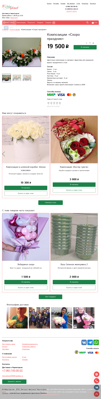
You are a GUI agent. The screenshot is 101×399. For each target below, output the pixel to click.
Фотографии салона (9, 357)
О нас (78, 4)
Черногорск (14, 18)
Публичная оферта (29, 347)
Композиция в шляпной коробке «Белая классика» (25, 168)
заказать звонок (71, 11)
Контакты (93, 4)
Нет (11, 27)
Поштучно (31, 23)
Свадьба (48, 23)
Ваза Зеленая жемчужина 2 (74, 264)
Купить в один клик (26, 193)
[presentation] (3, 153)
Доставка (56, 4)
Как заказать (71, 4)
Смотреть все (50, 202)
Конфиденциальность (30, 344)
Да (6, 27)
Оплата (49, 4)
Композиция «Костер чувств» (74, 167)
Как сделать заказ (8, 344)
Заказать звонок (14, 381)
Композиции (21, 23)
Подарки (40, 23)
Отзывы (63, 4)
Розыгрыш (85, 4)
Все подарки (50, 296)
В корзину (85, 47)
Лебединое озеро (25, 264)
